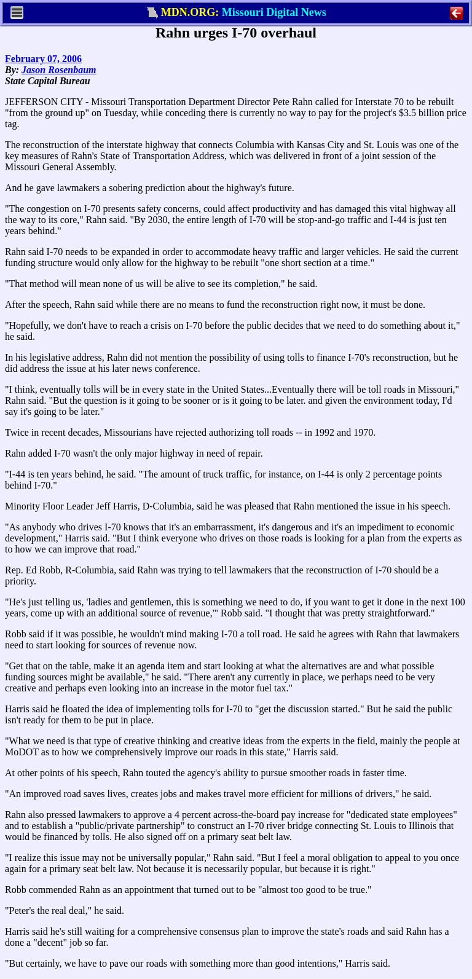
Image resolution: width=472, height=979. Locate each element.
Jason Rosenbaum (59, 70)
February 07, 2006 (43, 58)
